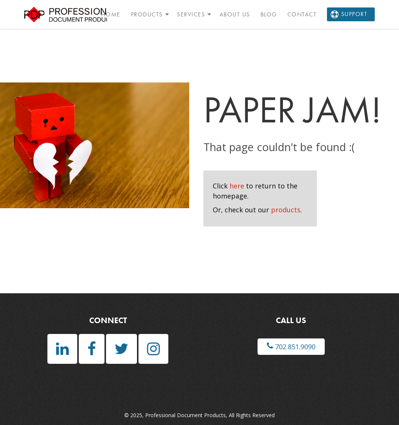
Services (191, 14)
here (237, 185)
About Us (234, 14)
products (285, 209)
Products (147, 14)
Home (111, 14)
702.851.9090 (291, 346)
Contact (302, 14)
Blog (269, 14)
